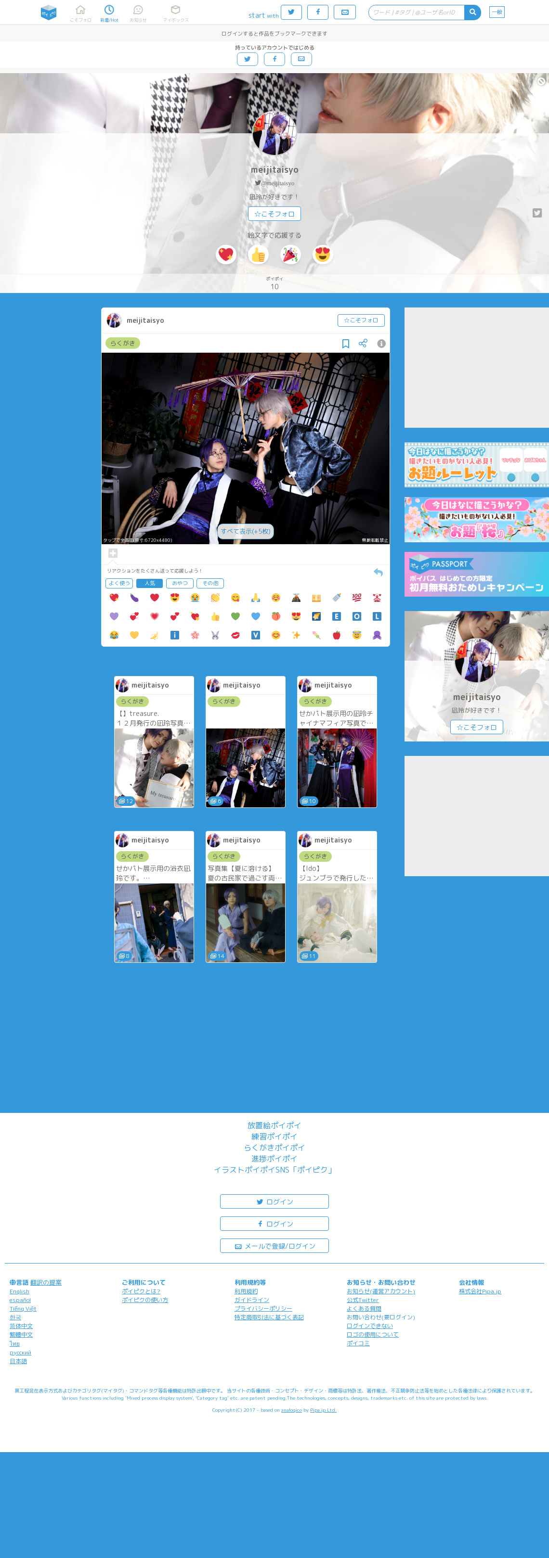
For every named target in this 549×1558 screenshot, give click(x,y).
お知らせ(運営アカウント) (381, 1291)
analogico (291, 1409)
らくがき (122, 343)
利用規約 (246, 1291)
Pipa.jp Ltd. (323, 1409)
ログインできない (370, 1326)
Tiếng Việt (23, 1308)
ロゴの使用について (373, 1334)
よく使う (119, 583)
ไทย (15, 1344)
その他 (210, 583)
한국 (15, 1317)
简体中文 (21, 1326)
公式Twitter (363, 1300)
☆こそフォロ (274, 213)
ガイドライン (252, 1300)
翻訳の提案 (46, 1282)
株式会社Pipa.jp (480, 1291)
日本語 (18, 1361)
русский (20, 1352)
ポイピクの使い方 (145, 1300)
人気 (149, 583)
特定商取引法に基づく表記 (269, 1317)
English (19, 1291)
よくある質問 (364, 1308)
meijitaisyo (275, 170)
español (20, 1300)
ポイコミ (358, 1343)
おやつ (180, 583)
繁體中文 (21, 1334)
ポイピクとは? (141, 1291)
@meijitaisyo (278, 183)
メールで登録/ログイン (274, 1245)
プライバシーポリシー (263, 1308)
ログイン (274, 1201)
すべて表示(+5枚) (246, 531)
